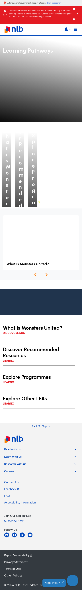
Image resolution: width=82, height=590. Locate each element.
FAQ (7, 496)
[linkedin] (8, 537)
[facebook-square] (16, 537)
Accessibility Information (20, 502)
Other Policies (13, 575)
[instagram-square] (24, 537)
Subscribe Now (14, 521)
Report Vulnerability (18, 555)
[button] (68, 29)
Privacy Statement (16, 562)
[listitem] (12, 450)
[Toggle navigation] (75, 29)
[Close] (79, 10)
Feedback (11, 489)
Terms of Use (12, 569)
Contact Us (11, 482)
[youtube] (31, 537)
